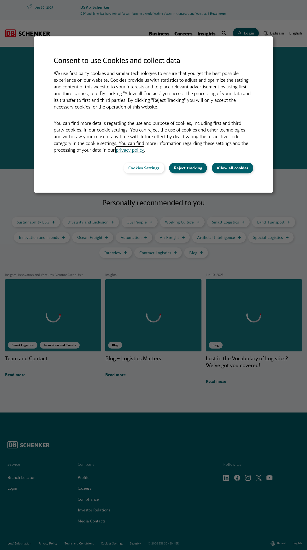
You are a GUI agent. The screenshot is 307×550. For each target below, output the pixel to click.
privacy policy (130, 150)
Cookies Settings (143, 168)
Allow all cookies (232, 168)
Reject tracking (188, 168)
